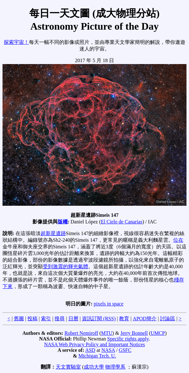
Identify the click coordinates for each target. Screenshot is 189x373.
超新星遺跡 (53, 233)
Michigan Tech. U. (97, 355)
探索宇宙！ (16, 42)
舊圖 (19, 318)
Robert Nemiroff (81, 333)
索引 (46, 318)
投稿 (32, 318)
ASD (90, 350)
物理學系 (115, 367)
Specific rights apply (127, 338)
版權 (63, 221)
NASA (108, 350)
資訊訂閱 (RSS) (99, 318)
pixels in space (108, 303)
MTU (106, 333)
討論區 (167, 318)
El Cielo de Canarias (121, 221)
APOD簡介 (145, 318)
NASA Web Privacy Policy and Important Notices (94, 344)
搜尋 (59, 318)
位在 (178, 240)
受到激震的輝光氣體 (65, 266)
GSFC (125, 350)
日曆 (73, 318)
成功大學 (94, 367)
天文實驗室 (68, 367)
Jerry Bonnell (134, 333)
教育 (124, 318)
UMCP (158, 333)
